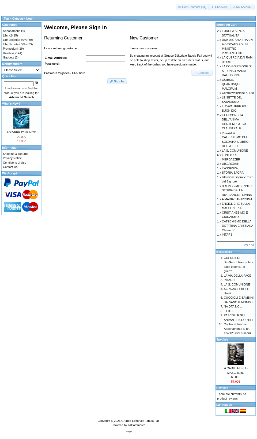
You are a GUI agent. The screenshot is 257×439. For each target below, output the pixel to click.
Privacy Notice (12, 158)
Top (6, 18)
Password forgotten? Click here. (65, 73)
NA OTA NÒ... (233, 306)
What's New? (11, 103)
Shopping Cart (226, 24)
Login (30, 18)
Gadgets (8, 57)
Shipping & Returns (15, 153)
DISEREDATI (230, 163)
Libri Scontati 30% (15, 39)
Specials (222, 339)
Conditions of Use (14, 162)
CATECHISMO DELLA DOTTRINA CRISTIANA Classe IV (237, 226)
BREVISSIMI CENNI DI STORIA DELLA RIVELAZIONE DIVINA (237, 190)
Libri (6, 35)
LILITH (228, 311)
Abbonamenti (11, 30)
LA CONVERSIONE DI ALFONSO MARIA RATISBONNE (237, 71)
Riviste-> (8, 53)
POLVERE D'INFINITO (21, 132)
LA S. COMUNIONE (235, 150)
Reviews (222, 387)
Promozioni (10, 48)
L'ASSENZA (230, 168)
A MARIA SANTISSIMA (237, 199)
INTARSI (227, 234)
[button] (193, 7)
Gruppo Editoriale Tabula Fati (140, 420)
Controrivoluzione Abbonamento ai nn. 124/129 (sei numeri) (237, 329)
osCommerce (136, 425)
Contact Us (10, 167)
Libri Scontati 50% (15, 44)
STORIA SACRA (233, 172)
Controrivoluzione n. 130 (238, 92)
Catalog (17, 18)
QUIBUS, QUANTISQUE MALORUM (231, 84)
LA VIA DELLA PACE (237, 275)
